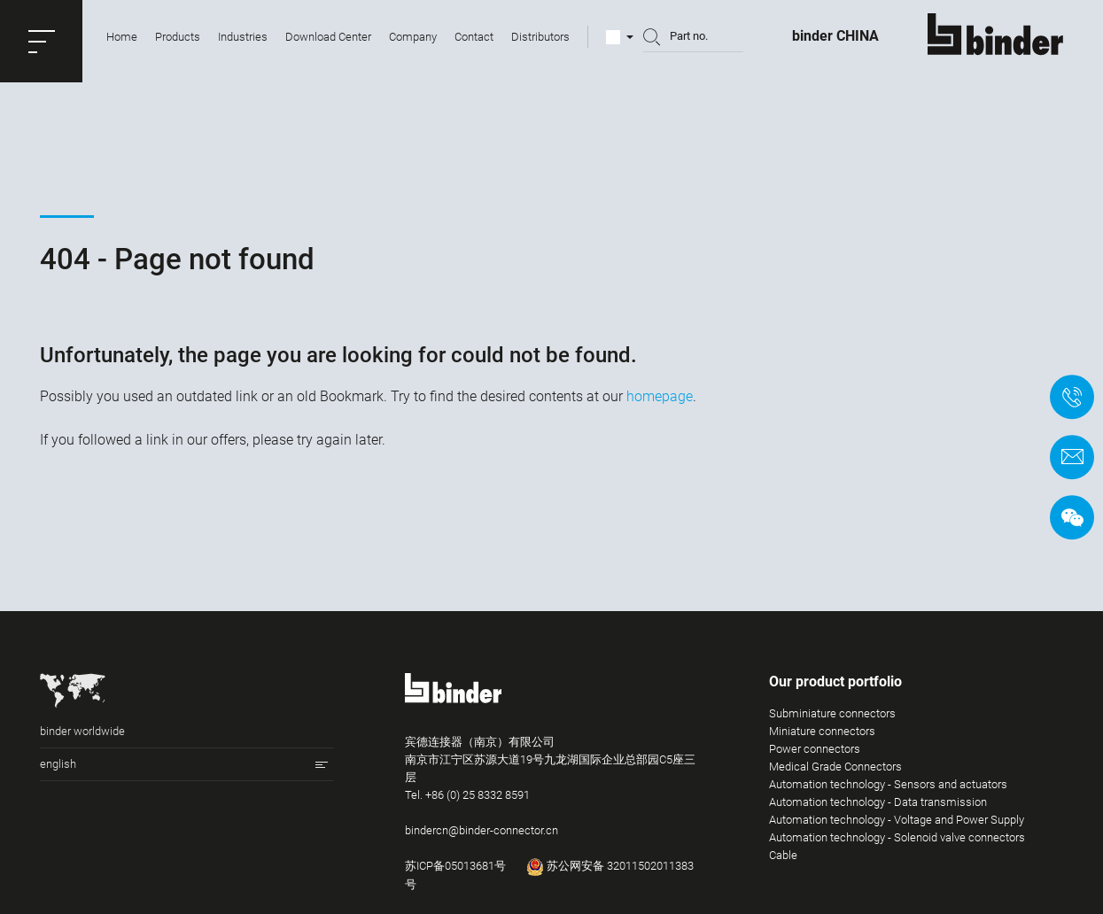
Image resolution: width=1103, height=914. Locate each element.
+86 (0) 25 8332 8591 (477, 802)
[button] (41, 41)
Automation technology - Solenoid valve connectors (897, 845)
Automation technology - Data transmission (878, 810)
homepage (659, 396)
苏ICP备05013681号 (455, 873)
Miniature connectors (822, 739)
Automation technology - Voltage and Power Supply (896, 827)
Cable (783, 863)
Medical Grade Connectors (835, 774)
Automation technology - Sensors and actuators (888, 792)
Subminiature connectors (832, 721)
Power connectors (814, 756)
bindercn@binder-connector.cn (481, 838)
